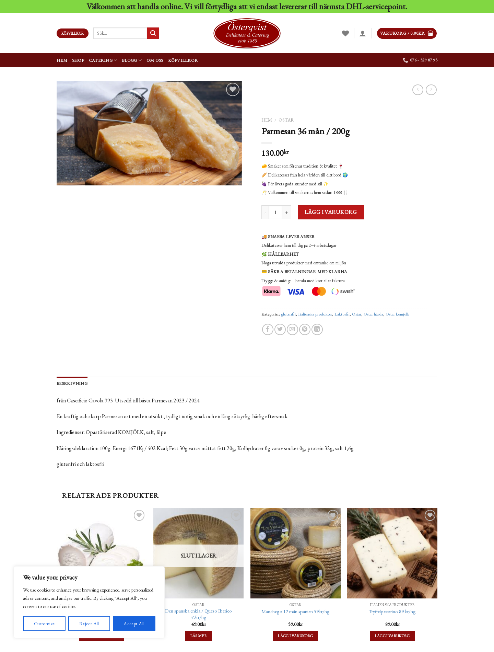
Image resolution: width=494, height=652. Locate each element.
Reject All (89, 623)
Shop (78, 60)
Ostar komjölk (397, 314)
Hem (62, 60)
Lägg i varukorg (331, 212)
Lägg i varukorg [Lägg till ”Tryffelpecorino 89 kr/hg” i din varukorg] (392, 635)
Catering (103, 60)
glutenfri (288, 314)
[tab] (72, 383)
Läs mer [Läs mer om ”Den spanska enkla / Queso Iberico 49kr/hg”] (198, 635)
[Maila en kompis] (292, 329)
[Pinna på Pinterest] (304, 329)
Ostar (286, 120)
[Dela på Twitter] (280, 329)
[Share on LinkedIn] (317, 329)
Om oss (154, 60)
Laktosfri (342, 314)
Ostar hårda (373, 314)
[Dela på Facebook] (267, 329)
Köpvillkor (183, 60)
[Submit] (153, 33)
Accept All (134, 623)
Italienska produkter (315, 314)
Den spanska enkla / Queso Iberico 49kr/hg (198, 614)
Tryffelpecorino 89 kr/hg (392, 611)
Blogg (132, 60)
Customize (44, 623)
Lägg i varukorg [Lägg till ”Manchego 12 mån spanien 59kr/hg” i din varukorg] (295, 635)
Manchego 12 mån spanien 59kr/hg (295, 611)
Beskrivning (72, 383)
